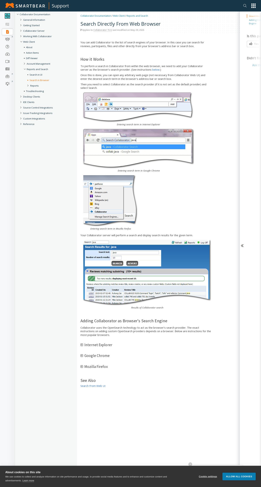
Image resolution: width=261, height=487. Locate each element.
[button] (253, 6)
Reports (34, 85)
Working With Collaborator (37, 36)
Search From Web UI (93, 386)
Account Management (38, 63)
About (29, 47)
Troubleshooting (35, 91)
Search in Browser (39, 80)
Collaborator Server (34, 30)
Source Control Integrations (38, 107)
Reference (28, 124)
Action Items (32, 52)
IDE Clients (28, 102)
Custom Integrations (34, 118)
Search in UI (36, 74)
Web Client (29, 41)
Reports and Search (37, 69)
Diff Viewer (32, 58)
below (156, 69)
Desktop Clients (31, 96)
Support (60, 5)
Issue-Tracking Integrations (38, 113)
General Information (34, 19)
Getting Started (31, 25)
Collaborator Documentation (35, 14)
